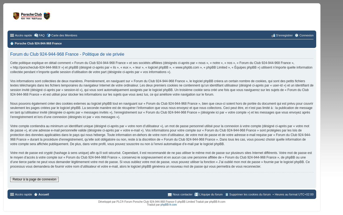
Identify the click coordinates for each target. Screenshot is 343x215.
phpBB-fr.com (169, 204)
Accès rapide (23, 35)
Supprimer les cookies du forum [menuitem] (250, 194)
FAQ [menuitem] (42, 35)
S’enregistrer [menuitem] (284, 35)
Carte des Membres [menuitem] (64, 35)
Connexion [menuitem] (306, 35)
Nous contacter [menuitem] (182, 194)
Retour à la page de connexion (34, 179)
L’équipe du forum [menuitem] (210, 194)
